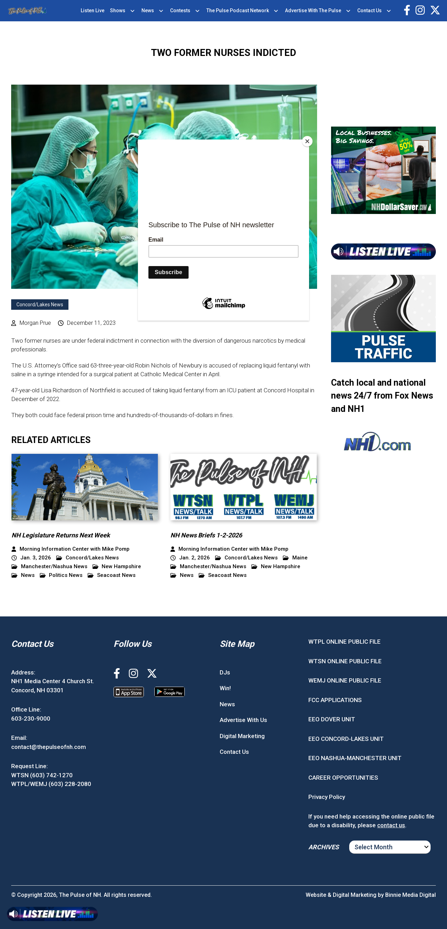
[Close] (307, 141)
